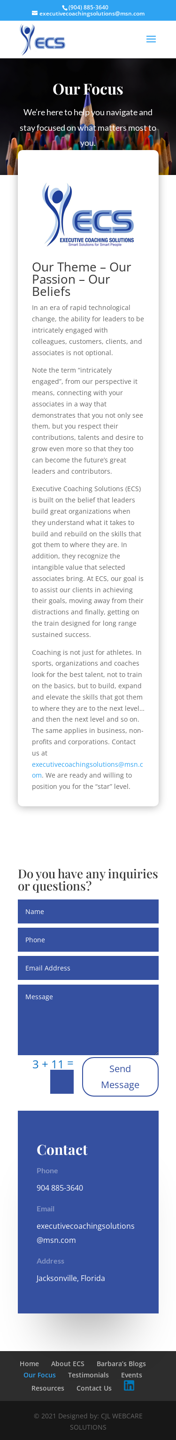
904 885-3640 (60, 1188)
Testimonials (88, 1374)
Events (131, 1374)
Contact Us (94, 1388)
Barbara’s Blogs (121, 1363)
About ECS (67, 1363)
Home (29, 1363)
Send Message (120, 1076)
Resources (47, 1388)
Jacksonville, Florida (71, 1278)
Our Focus (39, 1374)
